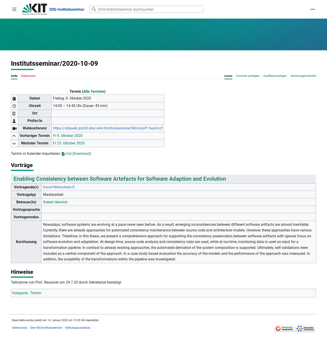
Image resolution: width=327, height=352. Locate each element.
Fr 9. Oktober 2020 (67, 136)
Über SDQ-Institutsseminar (46, 327)
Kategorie (19, 293)
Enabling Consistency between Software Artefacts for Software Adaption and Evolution (120, 179)
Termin (35, 293)
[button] (14, 9)
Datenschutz (19, 327)
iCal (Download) (76, 153)
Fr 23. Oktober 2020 (68, 143)
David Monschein (57, 187)
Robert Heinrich (55, 202)
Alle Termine (93, 91)
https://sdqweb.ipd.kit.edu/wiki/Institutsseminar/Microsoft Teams (106, 128)
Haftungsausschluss (77, 327)
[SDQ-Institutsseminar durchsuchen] (146, 9)
